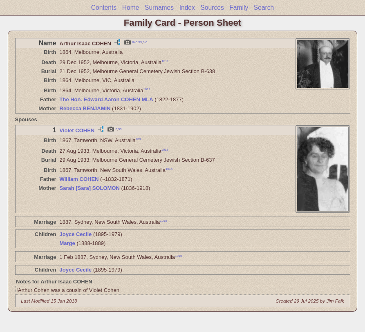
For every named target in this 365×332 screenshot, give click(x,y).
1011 (164, 61)
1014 (169, 169)
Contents (103, 7)
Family (238, 7)
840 (134, 42)
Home (130, 7)
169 (138, 139)
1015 (163, 221)
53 (140, 42)
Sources (212, 7)
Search (264, 7)
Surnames (159, 7)
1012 (146, 89)
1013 (164, 149)
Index (187, 7)
